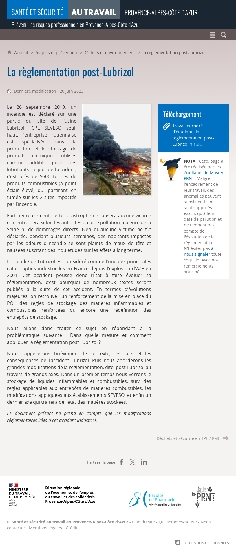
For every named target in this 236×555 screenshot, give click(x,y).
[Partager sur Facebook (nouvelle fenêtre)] (121, 462)
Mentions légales (45, 527)
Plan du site (143, 522)
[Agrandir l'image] (116, 149)
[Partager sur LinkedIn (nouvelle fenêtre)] (144, 462)
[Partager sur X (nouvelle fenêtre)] (133, 462)
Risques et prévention (55, 52)
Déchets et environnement (109, 52)
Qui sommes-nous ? (178, 522)
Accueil (21, 52)
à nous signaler (198, 251)
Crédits (73, 527)
